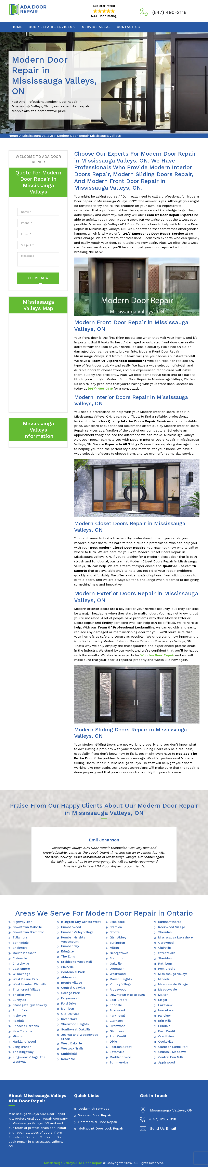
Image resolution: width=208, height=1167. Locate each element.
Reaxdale (68, 1059)
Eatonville (117, 1052)
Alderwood (69, 977)
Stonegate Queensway (30, 1005)
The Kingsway (23, 1052)
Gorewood (166, 943)
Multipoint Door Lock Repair (100, 1128)
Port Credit (118, 1036)
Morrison (67, 1008)
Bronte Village (71, 982)
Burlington (117, 943)
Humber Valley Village (77, 932)
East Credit (118, 1000)
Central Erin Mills (170, 1057)
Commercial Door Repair (97, 1122)
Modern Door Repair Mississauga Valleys (89, 136)
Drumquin (117, 968)
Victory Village (120, 984)
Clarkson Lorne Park (173, 1047)
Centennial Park (73, 972)
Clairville (67, 967)
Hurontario (166, 1010)
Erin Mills (164, 1021)
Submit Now (38, 278)
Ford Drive (69, 1003)
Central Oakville (73, 988)
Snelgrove (20, 948)
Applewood (166, 1062)
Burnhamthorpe (169, 922)
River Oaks (69, 1019)
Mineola (164, 979)
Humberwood (71, 927)
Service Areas (96, 27)
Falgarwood (70, 998)
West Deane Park (26, 979)
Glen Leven (118, 1031)
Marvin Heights (121, 979)
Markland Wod (120, 1057)
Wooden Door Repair (94, 1115)
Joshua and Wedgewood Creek (79, 1037)
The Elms (68, 956)
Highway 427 (22, 922)
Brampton (117, 958)
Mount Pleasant (24, 953)
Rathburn (165, 963)
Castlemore (21, 968)
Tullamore (20, 937)
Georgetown (119, 953)
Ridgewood (118, 989)
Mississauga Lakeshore (175, 937)
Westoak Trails (72, 1048)
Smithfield (20, 1010)
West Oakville (71, 1043)
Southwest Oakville (76, 1029)
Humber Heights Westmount (73, 940)
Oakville (116, 963)
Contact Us (128, 27)
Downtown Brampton (28, 932)
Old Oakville (70, 1014)
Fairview (164, 1015)
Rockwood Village (171, 927)
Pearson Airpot (121, 1047)
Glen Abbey (118, 937)
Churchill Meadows (172, 1052)
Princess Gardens (26, 1026)
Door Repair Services (50, 27)
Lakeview (165, 1005)
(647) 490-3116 (169, 12)
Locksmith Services (93, 1108)
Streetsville (167, 953)
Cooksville (165, 1041)
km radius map (38, 362)
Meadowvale (167, 989)
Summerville (119, 1062)
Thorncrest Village (26, 989)
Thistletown (22, 995)
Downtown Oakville (27, 927)
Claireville (20, 958)
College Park (70, 993)
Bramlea (116, 927)
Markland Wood (24, 1041)
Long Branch (22, 1047)
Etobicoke (117, 922)
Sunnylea (19, 1000)
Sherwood (117, 1010)
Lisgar (162, 1000)
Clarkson (116, 1021)
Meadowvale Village (173, 984)
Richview (19, 1015)
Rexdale (19, 1021)
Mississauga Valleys (37, 136)
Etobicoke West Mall (76, 962)
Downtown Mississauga (127, 995)
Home (17, 27)
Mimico (18, 1036)
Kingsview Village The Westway (29, 1059)
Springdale (21, 943)
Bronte (115, 932)
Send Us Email (163, 1128)
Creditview (166, 1036)
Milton (114, 948)
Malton (163, 995)
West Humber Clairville (30, 984)
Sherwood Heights (75, 1024)
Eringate (67, 951)
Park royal (117, 1015)
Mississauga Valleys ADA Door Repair (73, 1163)
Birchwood (118, 1026)
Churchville (21, 963)
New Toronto (22, 1031)
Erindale (116, 1005)
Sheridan (165, 932)
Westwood (118, 974)
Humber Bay (70, 946)
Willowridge (21, 974)
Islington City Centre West (81, 922)
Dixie (113, 1041)
